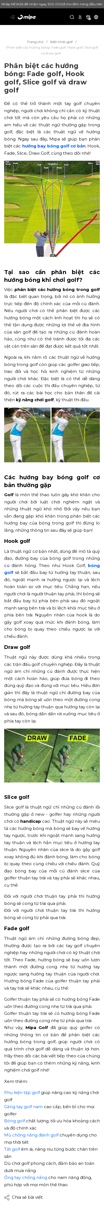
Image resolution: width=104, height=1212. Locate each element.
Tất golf (12, 1149)
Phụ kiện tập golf (22, 1092)
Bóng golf (14, 1120)
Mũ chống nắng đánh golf (31, 1135)
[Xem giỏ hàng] (88, 16)
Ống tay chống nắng (25, 1177)
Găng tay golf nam (23, 1106)
